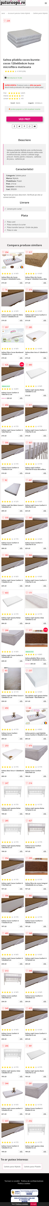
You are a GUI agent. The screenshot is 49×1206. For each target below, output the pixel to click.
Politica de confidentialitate (32, 1181)
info (21, 283)
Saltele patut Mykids (40, 13)
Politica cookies (24, 1183)
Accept (33, 1204)
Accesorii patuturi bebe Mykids (19, 13)
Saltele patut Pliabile (32, 1166)
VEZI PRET (24, 119)
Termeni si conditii (12, 1181)
